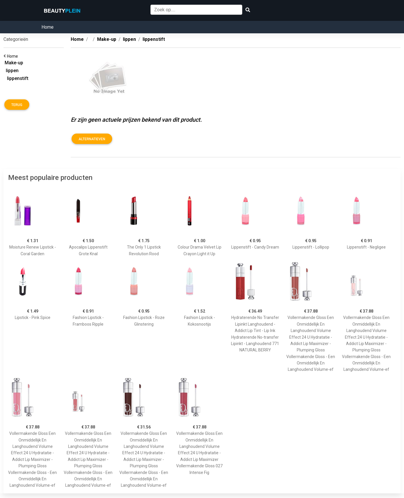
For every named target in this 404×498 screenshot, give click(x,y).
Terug (16, 105)
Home (47, 27)
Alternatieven (92, 139)
